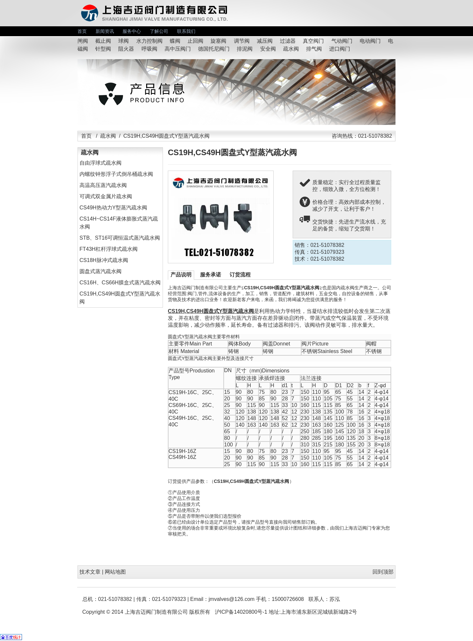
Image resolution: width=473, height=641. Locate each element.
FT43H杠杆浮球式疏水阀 (108, 249)
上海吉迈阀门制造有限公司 (156, 612)
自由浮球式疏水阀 (100, 163)
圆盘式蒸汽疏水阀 (100, 271)
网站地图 (115, 572)
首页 (82, 31)
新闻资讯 (105, 31)
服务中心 (132, 31)
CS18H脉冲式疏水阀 (103, 260)
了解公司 (159, 31)
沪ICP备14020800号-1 (241, 612)
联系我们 (186, 31)
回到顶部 (383, 572)
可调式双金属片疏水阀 (105, 196)
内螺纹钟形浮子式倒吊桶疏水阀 (116, 174)
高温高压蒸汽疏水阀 (103, 185)
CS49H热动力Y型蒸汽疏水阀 (113, 207)
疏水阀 (108, 136)
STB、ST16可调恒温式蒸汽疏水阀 (119, 238)
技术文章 (90, 572)
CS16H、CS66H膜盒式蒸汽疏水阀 (120, 282)
